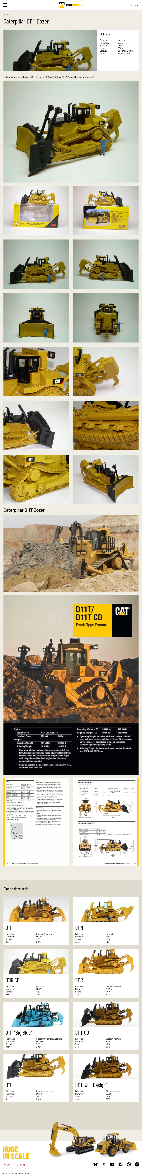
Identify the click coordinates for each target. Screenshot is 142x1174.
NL (131, 5)
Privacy (6, 1164)
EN (136, 5)
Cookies (21, 1164)
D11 (8, 14)
